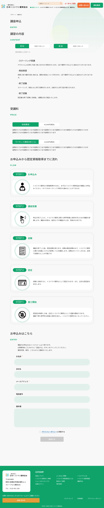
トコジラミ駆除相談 (83, 478)
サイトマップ (68, 498)
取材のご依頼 (60, 481)
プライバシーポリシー (49, 432)
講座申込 (72, 7)
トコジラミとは (82, 476)
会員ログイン (39, 484)
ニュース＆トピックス (42, 481)
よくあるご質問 (70, 3)
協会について (35, 7)
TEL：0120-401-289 (13, 488)
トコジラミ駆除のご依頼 (43, 478)
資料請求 (96, 5)
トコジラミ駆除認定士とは (61, 7)
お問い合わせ (84, 5)
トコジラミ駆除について (46, 7)
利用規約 (80, 498)
